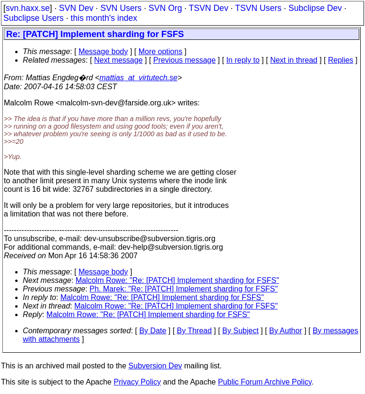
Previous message (184, 60)
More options (161, 51)
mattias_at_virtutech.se (138, 78)
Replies (340, 60)
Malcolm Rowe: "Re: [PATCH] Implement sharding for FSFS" (177, 280)
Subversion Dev (155, 366)
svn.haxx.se (28, 8)
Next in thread (294, 60)
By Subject (240, 331)
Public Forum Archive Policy (264, 382)
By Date (152, 331)
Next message (118, 60)
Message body (103, 51)
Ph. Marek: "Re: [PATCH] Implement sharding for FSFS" (184, 289)
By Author (285, 331)
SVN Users (120, 8)
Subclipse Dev (315, 8)
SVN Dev (76, 8)
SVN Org (165, 8)
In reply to (243, 60)
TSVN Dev (208, 8)
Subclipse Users (33, 18)
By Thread (194, 331)
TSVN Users (258, 8)
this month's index (104, 18)
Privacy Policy (137, 382)
